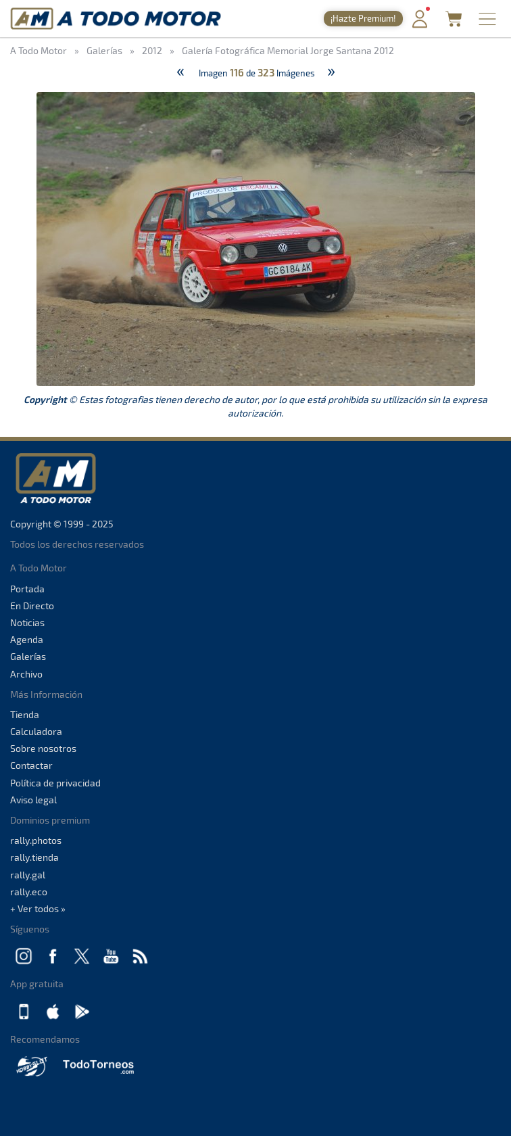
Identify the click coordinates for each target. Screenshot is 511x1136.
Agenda (26, 639)
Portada (27, 588)
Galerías (28, 656)
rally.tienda (34, 857)
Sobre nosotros (43, 748)
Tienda (24, 714)
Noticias (27, 622)
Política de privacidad (55, 782)
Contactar (31, 765)
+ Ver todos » (38, 908)
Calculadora (36, 731)
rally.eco (28, 891)
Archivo (26, 674)
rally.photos (36, 840)
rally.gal (27, 874)
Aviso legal (33, 799)
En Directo (32, 605)
